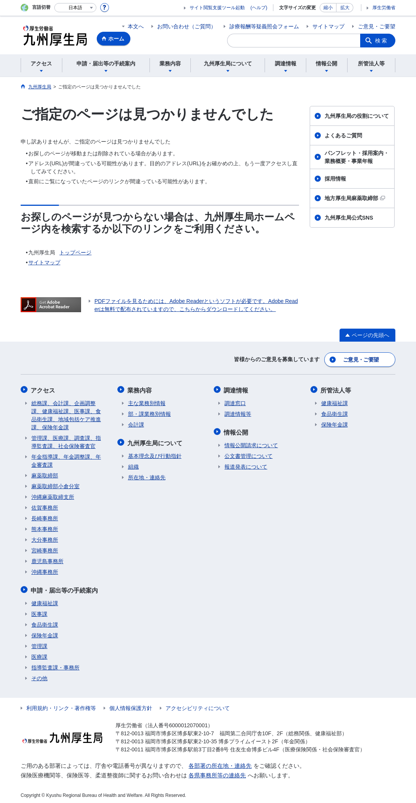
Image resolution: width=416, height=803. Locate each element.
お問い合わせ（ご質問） (186, 26)
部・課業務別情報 (149, 412)
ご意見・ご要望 (376, 26)
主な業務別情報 (147, 402)
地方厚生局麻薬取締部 (355, 198)
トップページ (75, 252)
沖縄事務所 (44, 570)
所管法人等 (336, 389)
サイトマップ (328, 26)
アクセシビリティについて (198, 706)
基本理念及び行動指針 (155, 454)
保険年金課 (44, 633)
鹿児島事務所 (47, 560)
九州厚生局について (155, 441)
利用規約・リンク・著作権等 (61, 706)
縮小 (328, 7)
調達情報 (236, 389)
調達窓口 (235, 402)
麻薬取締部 (44, 474)
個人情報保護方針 (130, 706)
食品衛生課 (44, 622)
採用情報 (335, 179)
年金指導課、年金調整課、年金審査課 (66, 459)
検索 (381, 40)
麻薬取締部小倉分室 (55, 485)
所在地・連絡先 (147, 475)
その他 (39, 676)
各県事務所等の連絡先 (217, 773)
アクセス (43, 389)
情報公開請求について (251, 443)
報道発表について (245, 464)
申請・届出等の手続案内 (65, 588)
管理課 (39, 644)
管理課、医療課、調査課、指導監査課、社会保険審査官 (66, 440)
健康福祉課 (44, 601)
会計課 (136, 423)
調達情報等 (237, 412)
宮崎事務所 (44, 549)
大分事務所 (44, 538)
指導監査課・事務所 (55, 665)
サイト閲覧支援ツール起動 (217, 7)
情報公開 (236, 430)
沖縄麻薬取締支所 (52, 495)
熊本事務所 (44, 527)
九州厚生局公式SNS (349, 218)
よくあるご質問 (343, 135)
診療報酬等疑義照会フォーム (264, 26)
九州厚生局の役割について (357, 116)
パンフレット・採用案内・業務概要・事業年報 (357, 157)
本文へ (136, 26)
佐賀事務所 (44, 506)
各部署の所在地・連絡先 (220, 763)
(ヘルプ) (258, 7)
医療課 (39, 655)
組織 (133, 464)
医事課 (39, 612)
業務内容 (140, 389)
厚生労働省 (383, 7)
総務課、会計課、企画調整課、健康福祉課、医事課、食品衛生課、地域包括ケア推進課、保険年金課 (66, 414)
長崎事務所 (44, 517)
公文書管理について (248, 454)
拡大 (344, 7)
